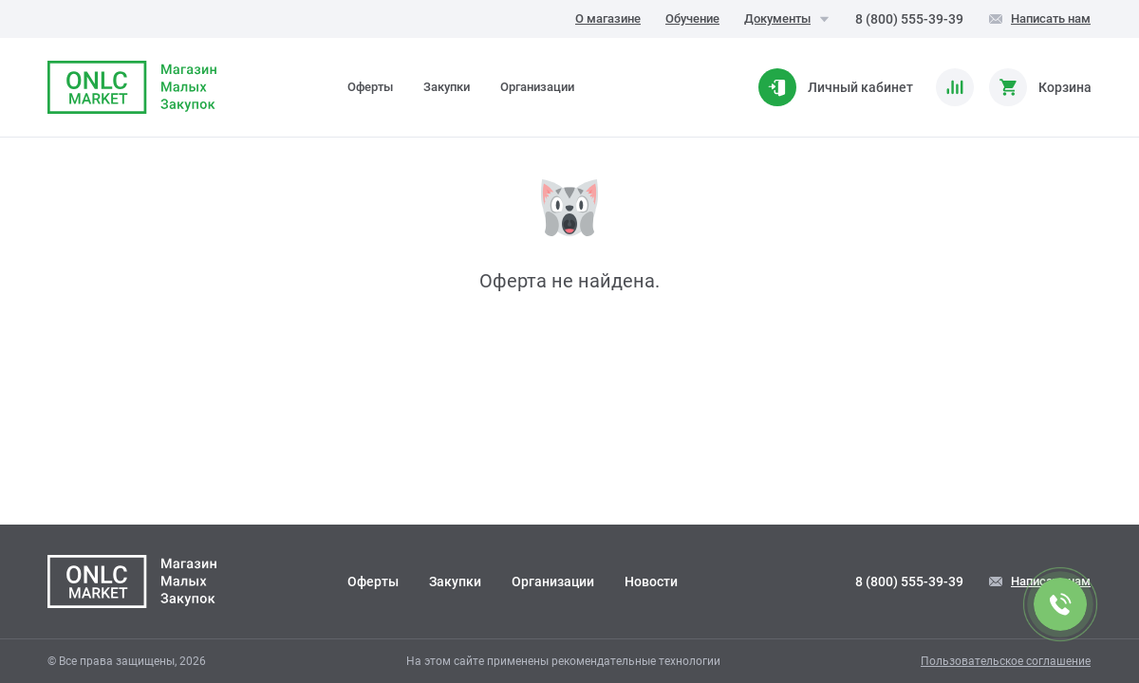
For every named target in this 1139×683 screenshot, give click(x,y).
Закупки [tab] (446, 87)
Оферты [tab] (370, 87)
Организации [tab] (537, 87)
